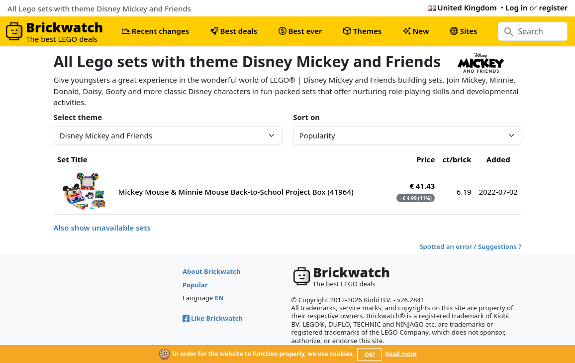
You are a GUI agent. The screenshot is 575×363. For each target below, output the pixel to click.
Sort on (306, 117)
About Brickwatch (212, 271)
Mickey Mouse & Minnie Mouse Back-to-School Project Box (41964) (236, 192)
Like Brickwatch (213, 318)
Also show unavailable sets (102, 228)
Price (425, 159)
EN (219, 297)
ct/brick (456, 159)
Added (498, 159)
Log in (516, 7)
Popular (195, 284)
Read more (400, 354)
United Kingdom (462, 7)
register (553, 7)
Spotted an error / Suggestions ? (470, 246)
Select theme (78, 117)
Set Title (72, 159)
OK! (370, 355)
